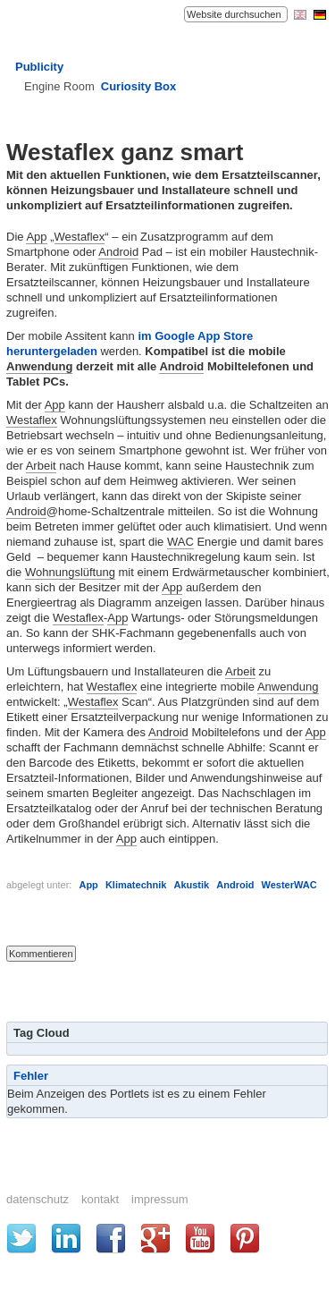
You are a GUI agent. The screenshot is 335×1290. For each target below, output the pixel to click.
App (36, 236)
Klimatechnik (135, 884)
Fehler (30, 1075)
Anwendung (39, 366)
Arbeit (41, 465)
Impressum (159, 1199)
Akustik (191, 884)
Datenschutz (37, 1199)
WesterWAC (288, 884)
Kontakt (100, 1199)
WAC (180, 541)
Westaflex (79, 236)
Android (118, 252)
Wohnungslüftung (70, 572)
